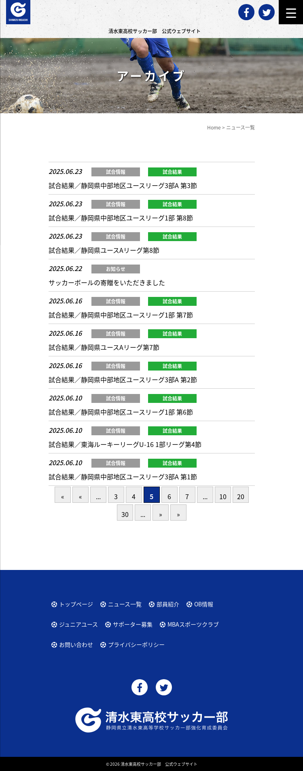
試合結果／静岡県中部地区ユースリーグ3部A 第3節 (123, 185)
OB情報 (203, 604)
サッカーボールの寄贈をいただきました (107, 282)
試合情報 (115, 172)
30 (125, 514)
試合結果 (172, 172)
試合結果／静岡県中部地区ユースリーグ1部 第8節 (121, 217)
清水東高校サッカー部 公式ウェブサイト (159, 764)
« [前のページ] (80, 496)
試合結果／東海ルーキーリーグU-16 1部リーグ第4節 (125, 444)
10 (223, 496)
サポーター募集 (133, 624)
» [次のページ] (160, 514)
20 (240, 496)
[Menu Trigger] (291, 12)
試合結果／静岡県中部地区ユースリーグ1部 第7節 (121, 315)
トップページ (76, 604)
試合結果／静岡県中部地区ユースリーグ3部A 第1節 (123, 476)
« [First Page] (62, 496)
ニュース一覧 (125, 604)
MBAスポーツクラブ (193, 624)
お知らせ (115, 269)
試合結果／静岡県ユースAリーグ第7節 (104, 347)
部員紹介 (168, 604)
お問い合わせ (76, 644)
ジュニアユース (78, 624)
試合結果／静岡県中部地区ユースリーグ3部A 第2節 (123, 379)
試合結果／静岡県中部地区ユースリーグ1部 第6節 (121, 412)
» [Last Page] (178, 514)
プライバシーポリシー (136, 644)
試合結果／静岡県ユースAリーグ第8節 (104, 250)
